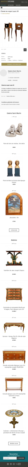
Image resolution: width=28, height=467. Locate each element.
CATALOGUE (3, 5)
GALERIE (9, 80)
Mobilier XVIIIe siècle (11, 96)
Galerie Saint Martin (14, 71)
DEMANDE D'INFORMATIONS (14, 64)
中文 (26, 2)
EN (23, 2)
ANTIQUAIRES (11, 5)
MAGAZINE (18, 5)
